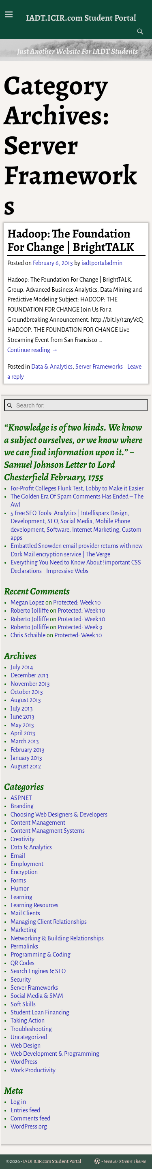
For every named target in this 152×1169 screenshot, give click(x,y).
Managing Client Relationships (49, 922)
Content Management (38, 822)
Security (21, 979)
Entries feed (25, 1110)
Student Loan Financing (40, 1012)
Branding (22, 806)
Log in (18, 1102)
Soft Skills (23, 1004)
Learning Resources (34, 905)
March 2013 (25, 741)
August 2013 (26, 700)
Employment (27, 864)
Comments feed (30, 1118)
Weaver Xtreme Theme (125, 1161)
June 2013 (22, 716)
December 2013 (30, 675)
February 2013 (28, 750)
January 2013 (26, 758)
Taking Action (28, 1020)
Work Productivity (33, 1070)
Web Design (26, 1045)
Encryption (24, 872)
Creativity (22, 839)
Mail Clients (25, 913)
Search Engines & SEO (38, 971)
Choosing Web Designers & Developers (59, 814)
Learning (21, 897)
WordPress (24, 1062)
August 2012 (26, 766)
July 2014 (22, 667)
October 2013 (27, 692)
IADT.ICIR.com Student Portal (81, 17)
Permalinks (24, 946)
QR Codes (22, 963)
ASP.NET (21, 798)
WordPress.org (29, 1126)
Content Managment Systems (48, 830)
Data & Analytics (52, 366)
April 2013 (23, 733)
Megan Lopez (27, 602)
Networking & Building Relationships (57, 938)
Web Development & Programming (55, 1053)
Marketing (23, 930)
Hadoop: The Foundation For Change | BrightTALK (70, 240)
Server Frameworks (99, 366)
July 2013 (22, 708)
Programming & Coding (41, 954)
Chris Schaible (28, 635)
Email (18, 856)
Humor (20, 888)
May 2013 (22, 725)
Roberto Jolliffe (30, 610)
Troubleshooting (31, 1029)
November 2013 (30, 684)
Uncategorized (29, 1037)
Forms (18, 880)
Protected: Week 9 (80, 627)
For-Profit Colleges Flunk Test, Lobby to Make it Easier (77, 488)
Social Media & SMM (37, 996)
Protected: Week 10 (77, 602)
